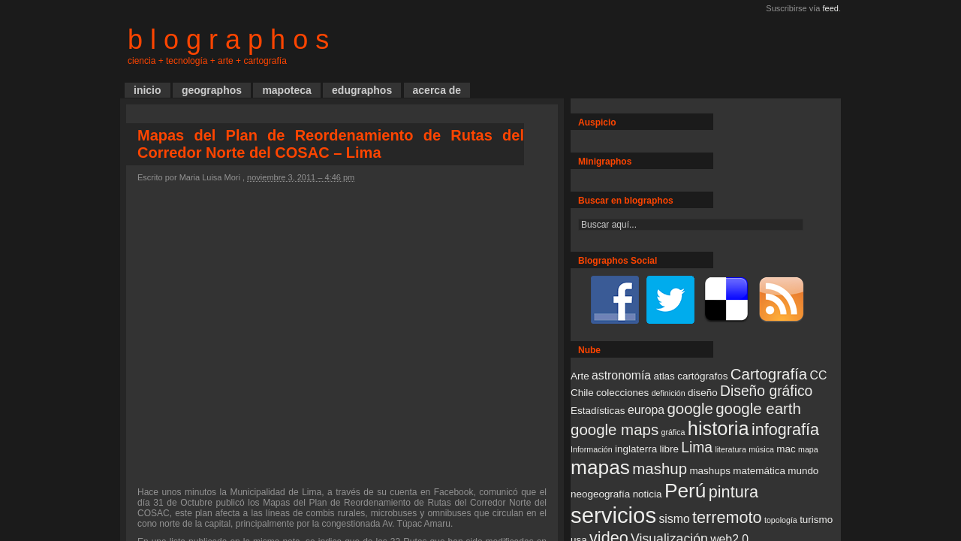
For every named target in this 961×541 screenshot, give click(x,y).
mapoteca (286, 90)
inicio (147, 90)
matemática (759, 470)
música (761, 449)
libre (668, 449)
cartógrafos (702, 376)
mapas (600, 467)
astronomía (621, 375)
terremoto (727, 517)
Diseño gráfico (766, 391)
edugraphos (362, 90)
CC (818, 375)
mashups (710, 470)
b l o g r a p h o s (228, 39)
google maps (614, 429)
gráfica (673, 432)
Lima (696, 447)
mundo (803, 470)
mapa (808, 449)
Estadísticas (598, 410)
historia (718, 428)
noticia (647, 494)
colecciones (622, 392)
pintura (733, 491)
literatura (730, 449)
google (689, 408)
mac (785, 449)
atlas (663, 376)
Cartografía (769, 373)
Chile (582, 392)
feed (831, 8)
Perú (685, 490)
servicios (613, 515)
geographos (212, 90)
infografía (785, 429)
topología (780, 519)
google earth (758, 408)
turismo (816, 519)
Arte (580, 376)
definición (668, 392)
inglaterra (636, 449)
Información (592, 449)
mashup (659, 468)
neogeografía (600, 494)
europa (646, 409)
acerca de (437, 90)
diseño (703, 392)
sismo (673, 518)
